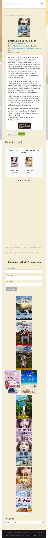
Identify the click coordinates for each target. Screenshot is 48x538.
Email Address (11, 268)
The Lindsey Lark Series (21, 46)
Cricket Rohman (19, 44)
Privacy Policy (37, 535)
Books (12, 16)
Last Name (9, 282)
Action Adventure (20, 48)
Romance (30, 48)
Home (6, 16)
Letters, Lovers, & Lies (23, 16)
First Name (9, 275)
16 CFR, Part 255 (18, 252)
